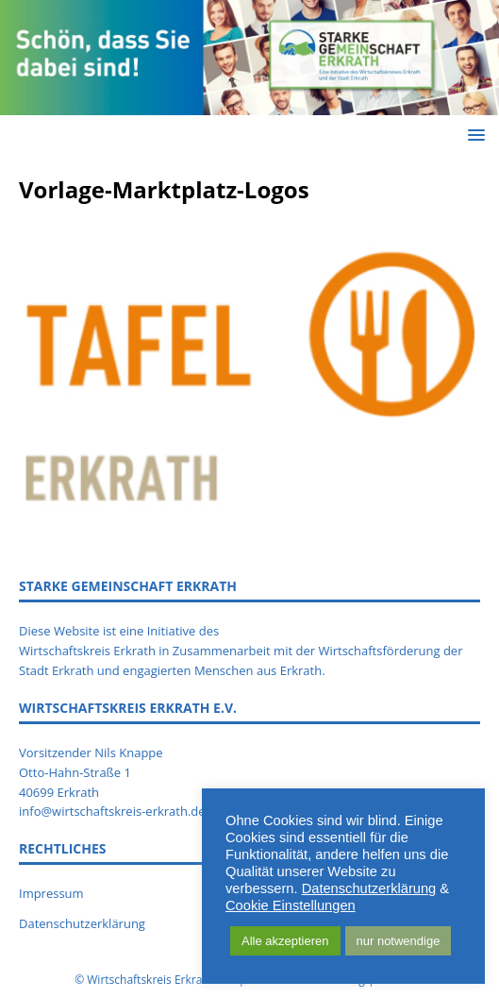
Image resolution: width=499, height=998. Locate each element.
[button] (473, 134)
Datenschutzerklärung (369, 888)
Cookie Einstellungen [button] (290, 905)
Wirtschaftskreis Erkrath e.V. (161, 980)
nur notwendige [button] (399, 941)
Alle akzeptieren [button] (285, 941)
